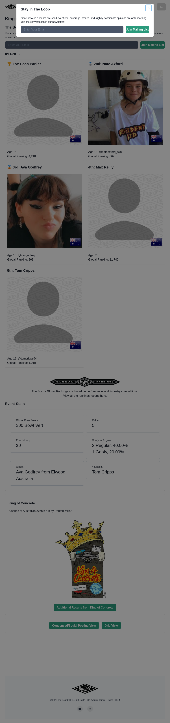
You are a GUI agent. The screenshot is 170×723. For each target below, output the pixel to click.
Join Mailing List (137, 29)
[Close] (148, 8)
